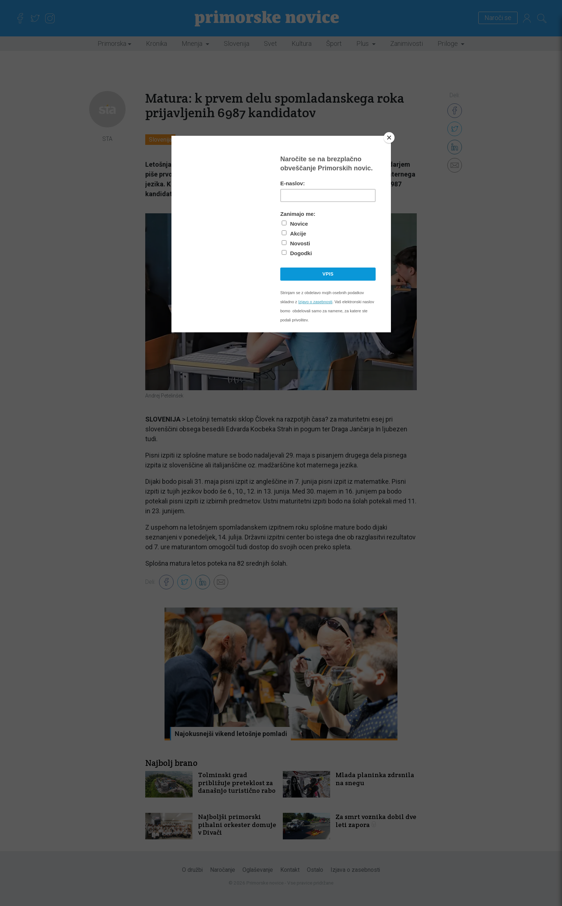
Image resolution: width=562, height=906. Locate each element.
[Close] (389, 137)
